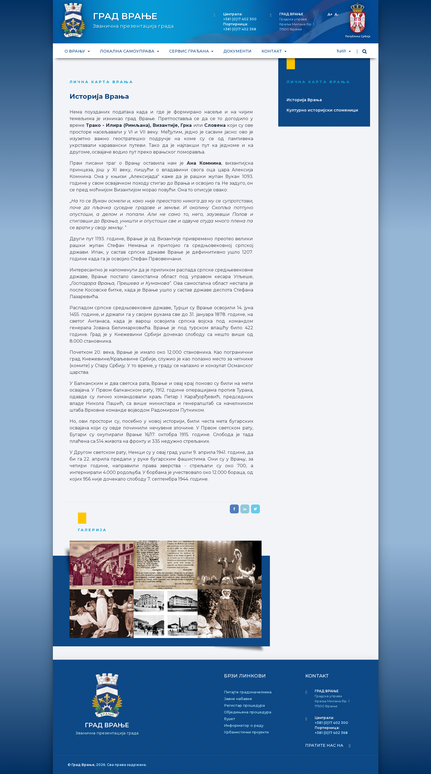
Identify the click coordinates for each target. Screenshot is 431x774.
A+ (330, 14)
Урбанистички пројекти (246, 732)
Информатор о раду (243, 725)
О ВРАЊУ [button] (75, 51)
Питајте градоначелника (248, 692)
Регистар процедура (244, 705)
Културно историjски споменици (322, 110)
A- (336, 14)
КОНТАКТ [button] (272, 51)
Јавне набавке (238, 698)
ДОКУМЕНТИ (237, 51)
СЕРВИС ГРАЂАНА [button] (189, 51)
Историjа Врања (304, 99)
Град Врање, (84, 765)
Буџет (229, 718)
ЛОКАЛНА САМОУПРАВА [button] (127, 51)
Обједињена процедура (247, 712)
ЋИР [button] (341, 51)
